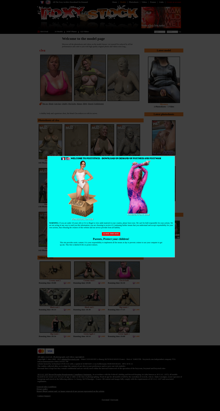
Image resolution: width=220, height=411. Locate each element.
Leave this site (111, 234)
